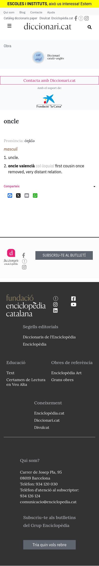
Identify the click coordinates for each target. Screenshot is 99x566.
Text (10, 372)
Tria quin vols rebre (50, 544)
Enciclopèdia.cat (62, 18)
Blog (22, 12)
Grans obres (62, 379)
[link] (49, 80)
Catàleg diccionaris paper (20, 18)
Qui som (8, 12)
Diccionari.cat (47, 420)
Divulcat (45, 18)
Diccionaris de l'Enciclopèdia (49, 336)
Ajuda (51, 12)
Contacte (36, 12)
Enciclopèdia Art (66, 372)
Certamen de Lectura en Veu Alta (26, 382)
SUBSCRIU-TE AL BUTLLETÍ (64, 255)
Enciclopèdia (34, 344)
